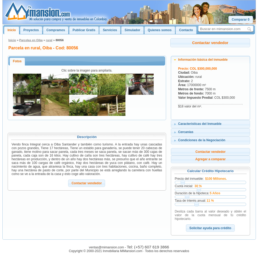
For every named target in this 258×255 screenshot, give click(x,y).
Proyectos (31, 30)
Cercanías (185, 132)
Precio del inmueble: (189, 179)
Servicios (110, 30)
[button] (240, 19)
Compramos (55, 30)
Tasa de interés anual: (190, 200)
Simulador (132, 30)
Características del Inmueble (199, 124)
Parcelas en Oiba (31, 40)
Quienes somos (160, 30)
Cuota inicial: (184, 186)
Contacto (186, 30)
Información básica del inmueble (203, 60)
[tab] (210, 60)
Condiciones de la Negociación (201, 140)
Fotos (17, 61)
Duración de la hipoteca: (192, 193)
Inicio (11, 30)
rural (49, 40)
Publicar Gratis (84, 30)
